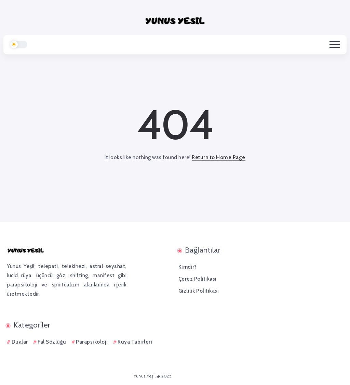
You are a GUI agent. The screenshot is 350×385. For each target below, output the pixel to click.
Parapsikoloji (92, 342)
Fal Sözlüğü (52, 342)
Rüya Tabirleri (135, 342)
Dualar (20, 342)
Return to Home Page (218, 157)
